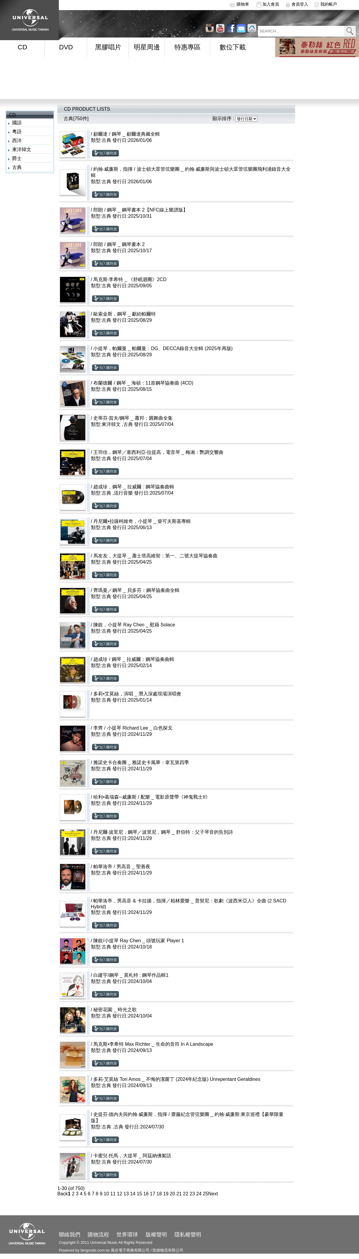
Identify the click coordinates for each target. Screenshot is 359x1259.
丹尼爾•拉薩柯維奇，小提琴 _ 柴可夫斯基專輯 (141, 521)
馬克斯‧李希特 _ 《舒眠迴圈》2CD (129, 279)
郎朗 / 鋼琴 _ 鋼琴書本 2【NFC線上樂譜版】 (140, 209)
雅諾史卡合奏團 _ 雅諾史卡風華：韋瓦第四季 (141, 762)
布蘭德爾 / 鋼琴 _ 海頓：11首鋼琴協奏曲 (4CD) (143, 382)
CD (22, 47)
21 (179, 1193)
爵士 (17, 158)
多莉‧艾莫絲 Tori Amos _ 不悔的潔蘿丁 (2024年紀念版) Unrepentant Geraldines (176, 1079)
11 (113, 1193)
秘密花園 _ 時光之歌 (115, 1009)
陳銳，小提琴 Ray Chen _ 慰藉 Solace (134, 624)
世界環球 (127, 1235)
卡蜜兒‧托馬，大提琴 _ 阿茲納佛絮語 (132, 1155)
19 (166, 1193)
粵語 (17, 131)
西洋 (17, 140)
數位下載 (233, 47)
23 (192, 1193)
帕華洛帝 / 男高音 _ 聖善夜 (121, 866)
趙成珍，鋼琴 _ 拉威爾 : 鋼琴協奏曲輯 (133, 486)
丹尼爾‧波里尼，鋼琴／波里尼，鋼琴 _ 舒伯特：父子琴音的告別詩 (163, 832)
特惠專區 (187, 47)
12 (119, 1193)
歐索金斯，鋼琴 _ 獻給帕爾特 (124, 313)
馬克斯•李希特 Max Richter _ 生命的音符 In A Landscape (153, 1044)
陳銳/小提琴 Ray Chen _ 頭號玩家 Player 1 (138, 940)
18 (159, 1193)
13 (126, 1193)
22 (185, 1193)
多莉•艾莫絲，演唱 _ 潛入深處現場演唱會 (137, 693)
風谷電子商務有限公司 (130, 1250)
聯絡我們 (69, 1235)
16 (146, 1193)
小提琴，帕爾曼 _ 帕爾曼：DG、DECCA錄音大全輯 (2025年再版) (163, 348)
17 (152, 1193)
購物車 (243, 4)
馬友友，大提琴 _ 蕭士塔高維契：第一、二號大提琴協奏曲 (155, 555)
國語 (17, 122)
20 (172, 1193)
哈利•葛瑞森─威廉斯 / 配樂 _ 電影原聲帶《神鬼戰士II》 (151, 796)
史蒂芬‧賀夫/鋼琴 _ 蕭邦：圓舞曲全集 (132, 418)
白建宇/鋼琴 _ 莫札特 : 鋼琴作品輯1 (130, 975)
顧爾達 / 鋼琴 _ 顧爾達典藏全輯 (126, 134)
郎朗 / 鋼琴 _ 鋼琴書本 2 (118, 244)
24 (198, 1193)
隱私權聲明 (187, 1235)
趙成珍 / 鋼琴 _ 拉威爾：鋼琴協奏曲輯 (133, 659)
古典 (17, 167)
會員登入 (300, 4)
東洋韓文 (21, 149)
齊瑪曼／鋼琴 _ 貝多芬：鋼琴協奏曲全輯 (136, 590)
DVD (66, 47)
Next (213, 1193)
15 (139, 1193)
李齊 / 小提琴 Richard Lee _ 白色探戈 (132, 727)
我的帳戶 (328, 4)
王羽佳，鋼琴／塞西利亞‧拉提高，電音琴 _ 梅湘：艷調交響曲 (158, 452)
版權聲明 (156, 1235)
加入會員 (270, 4)
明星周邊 (147, 47)
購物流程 (98, 1235)
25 (205, 1193)
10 (106, 1193)
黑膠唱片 (108, 47)
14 (133, 1193)
